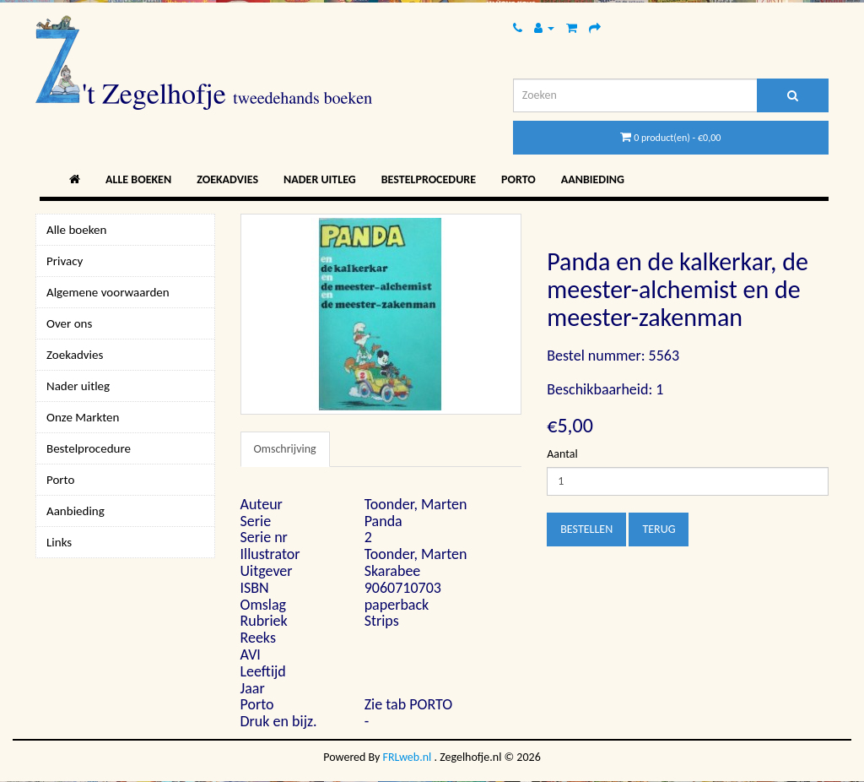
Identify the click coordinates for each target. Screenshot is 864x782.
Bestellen (586, 529)
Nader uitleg (320, 179)
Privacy (64, 261)
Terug (658, 529)
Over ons (69, 323)
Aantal (562, 454)
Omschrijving (285, 449)
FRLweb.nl (407, 757)
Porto (518, 179)
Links (59, 542)
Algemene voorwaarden (108, 292)
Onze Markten (82, 417)
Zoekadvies (227, 179)
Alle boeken (138, 179)
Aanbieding (592, 179)
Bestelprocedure (428, 179)
